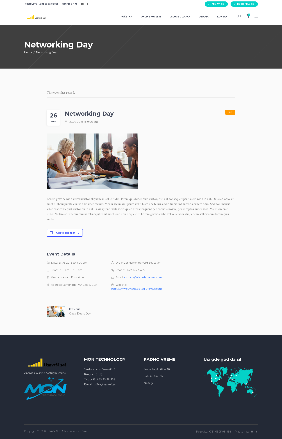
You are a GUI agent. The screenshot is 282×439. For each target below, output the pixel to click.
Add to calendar (65, 232)
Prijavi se (218, 4)
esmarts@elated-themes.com (143, 277)
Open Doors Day (80, 313)
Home (28, 52)
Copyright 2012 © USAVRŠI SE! (43, 431)
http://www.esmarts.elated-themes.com (136, 288)
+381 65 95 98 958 (220, 431)
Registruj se (245, 4)
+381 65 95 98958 (49, 4)
